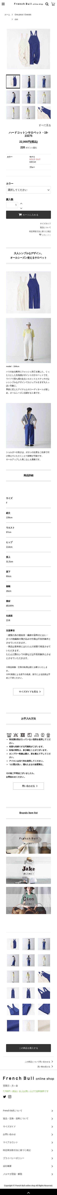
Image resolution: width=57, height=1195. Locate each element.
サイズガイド (45, 224)
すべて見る (45, 125)
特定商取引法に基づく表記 (40, 231)
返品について (45, 227)
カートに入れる (28, 214)
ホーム (7, 15)
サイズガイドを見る (28, 691)
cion (16, 19)
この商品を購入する (28, 1048)
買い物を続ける (45, 1067)
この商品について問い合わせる (39, 1062)
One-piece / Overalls (23, 15)
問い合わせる (28, 786)
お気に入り (45, 235)
